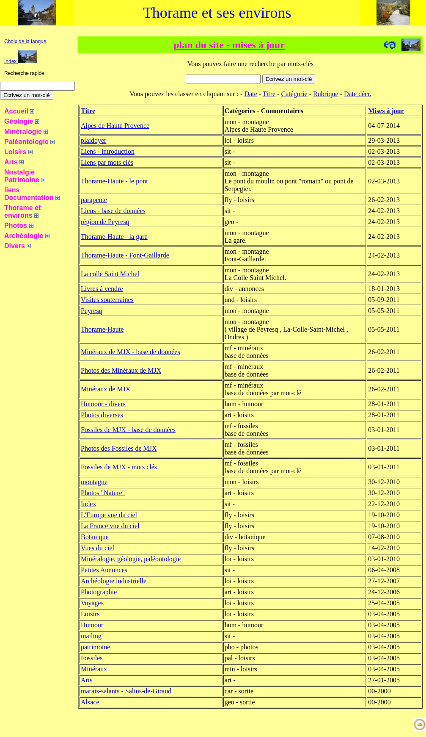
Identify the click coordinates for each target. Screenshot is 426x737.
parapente (94, 199)
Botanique (95, 536)
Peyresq (91, 310)
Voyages (92, 603)
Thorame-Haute (102, 329)
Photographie (99, 592)
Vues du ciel (97, 547)
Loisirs (90, 614)
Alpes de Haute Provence (115, 125)
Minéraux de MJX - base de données (130, 351)
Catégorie (294, 93)
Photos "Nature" (103, 492)
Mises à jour (386, 110)
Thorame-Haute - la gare (114, 236)
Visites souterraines (107, 299)
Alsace (90, 702)
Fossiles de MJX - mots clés (119, 467)
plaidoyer (93, 140)
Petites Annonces (104, 570)
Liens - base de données (113, 210)
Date (250, 93)
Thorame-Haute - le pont (114, 181)
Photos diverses (102, 414)
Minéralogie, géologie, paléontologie (131, 558)
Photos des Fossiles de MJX (119, 448)
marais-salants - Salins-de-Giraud (126, 691)
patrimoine (95, 647)
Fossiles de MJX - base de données (128, 429)
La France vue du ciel (110, 525)
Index (20, 61)
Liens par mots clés (107, 162)
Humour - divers (103, 403)
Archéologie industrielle (113, 581)
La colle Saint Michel (110, 273)
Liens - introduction (108, 151)
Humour (92, 625)
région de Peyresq (105, 221)
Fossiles (92, 658)
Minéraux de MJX (105, 389)
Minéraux (94, 669)
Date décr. (357, 93)
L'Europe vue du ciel (109, 514)
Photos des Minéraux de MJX (121, 370)
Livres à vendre (102, 288)
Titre (269, 93)
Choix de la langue (25, 41)
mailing (91, 636)
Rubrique (325, 93)
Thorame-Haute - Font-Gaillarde (125, 255)
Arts (87, 680)
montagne (94, 481)
